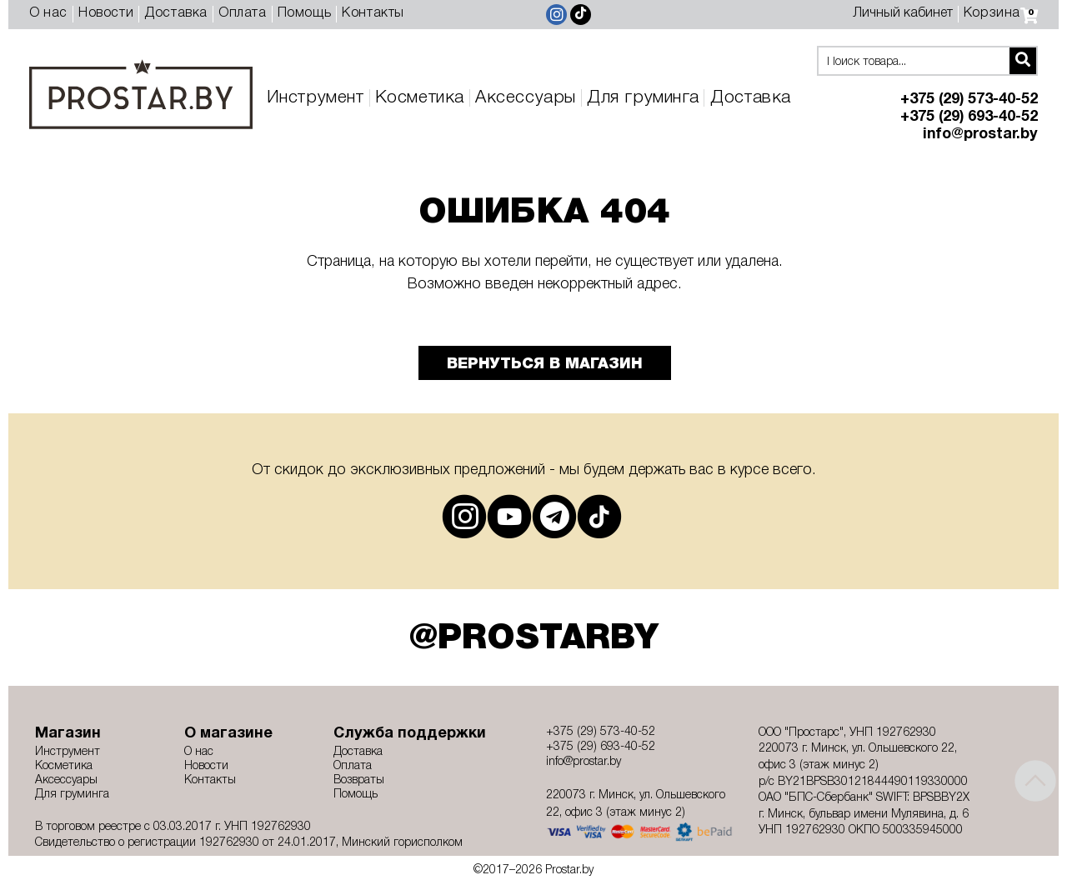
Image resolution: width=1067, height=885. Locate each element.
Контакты (373, 13)
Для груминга (643, 98)
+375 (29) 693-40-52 (969, 117)
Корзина (1001, 13)
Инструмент (315, 98)
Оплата (242, 13)
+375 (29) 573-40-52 (969, 99)
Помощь (305, 13)
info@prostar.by (980, 135)
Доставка (176, 13)
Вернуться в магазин (545, 364)
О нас (48, 13)
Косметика (419, 98)
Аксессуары (525, 98)
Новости (105, 13)
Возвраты (358, 780)
